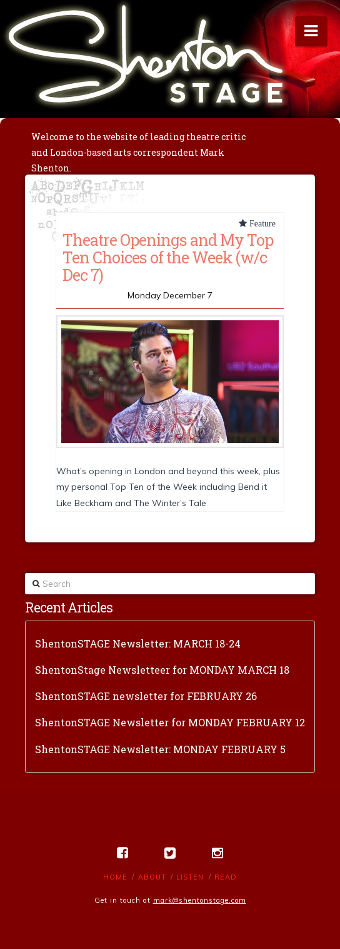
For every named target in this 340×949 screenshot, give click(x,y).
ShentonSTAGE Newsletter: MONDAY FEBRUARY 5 (160, 749)
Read (225, 877)
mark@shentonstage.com (199, 900)
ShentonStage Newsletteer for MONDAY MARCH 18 (162, 669)
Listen (190, 877)
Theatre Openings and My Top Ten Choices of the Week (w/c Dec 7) (167, 257)
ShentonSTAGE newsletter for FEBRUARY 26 (146, 696)
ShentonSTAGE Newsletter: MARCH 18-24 (138, 643)
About (152, 877)
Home (115, 877)
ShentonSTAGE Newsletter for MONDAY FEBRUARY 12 (170, 722)
